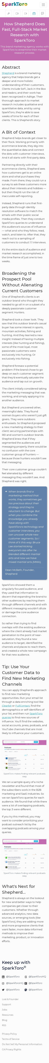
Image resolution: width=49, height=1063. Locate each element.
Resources (7, 1015)
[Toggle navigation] (43, 4)
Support (6, 1004)
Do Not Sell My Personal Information (22, 1044)
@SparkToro (13, 976)
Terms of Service (10, 1039)
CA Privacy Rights (11, 1049)
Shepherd (8, 73)
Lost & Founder (10, 999)
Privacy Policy (9, 1034)
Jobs (4, 1010)
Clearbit (6, 705)
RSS (4, 1025)
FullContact (22, 705)
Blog (4, 1020)
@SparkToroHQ (37, 976)
